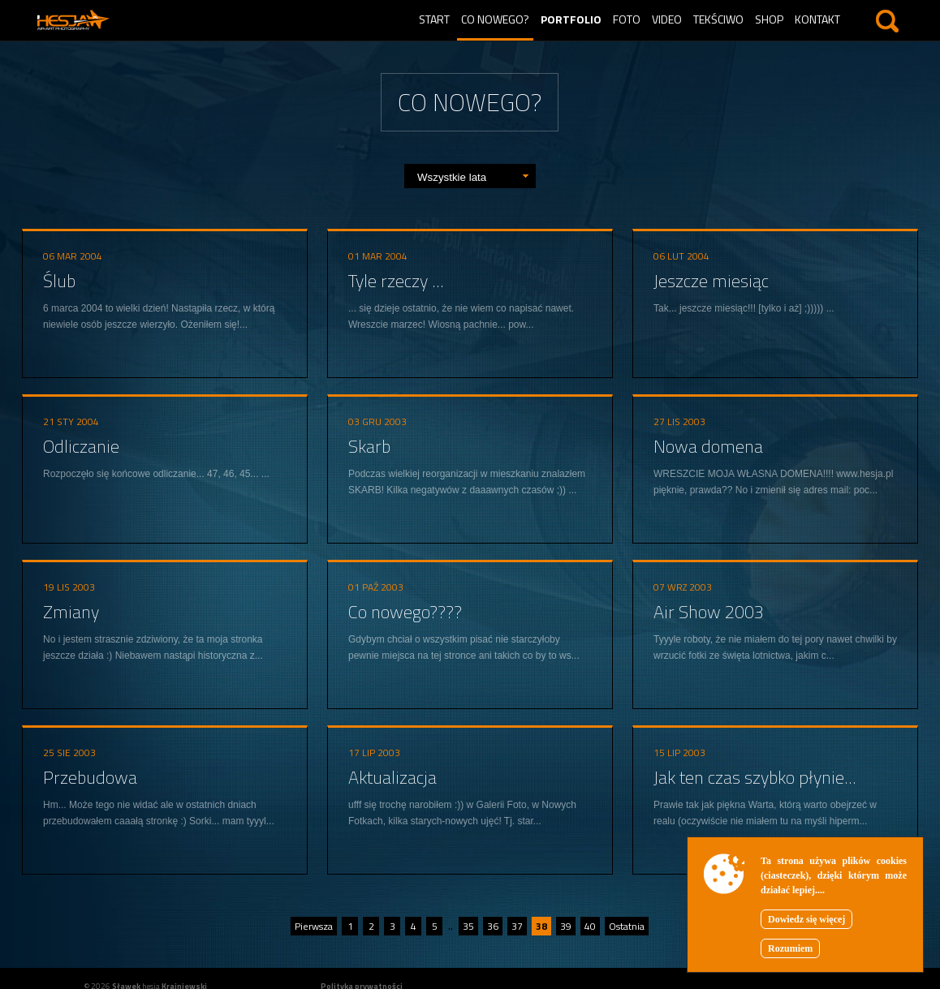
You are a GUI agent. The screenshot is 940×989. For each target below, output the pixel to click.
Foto (626, 19)
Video (667, 19)
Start (434, 19)
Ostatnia (627, 926)
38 (541, 926)
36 (492, 926)
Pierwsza (314, 926)
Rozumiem (790, 948)
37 (517, 926)
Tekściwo (718, 19)
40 (590, 926)
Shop (769, 19)
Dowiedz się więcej (806, 919)
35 (468, 926)
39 (565, 926)
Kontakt (817, 19)
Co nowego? (495, 19)
